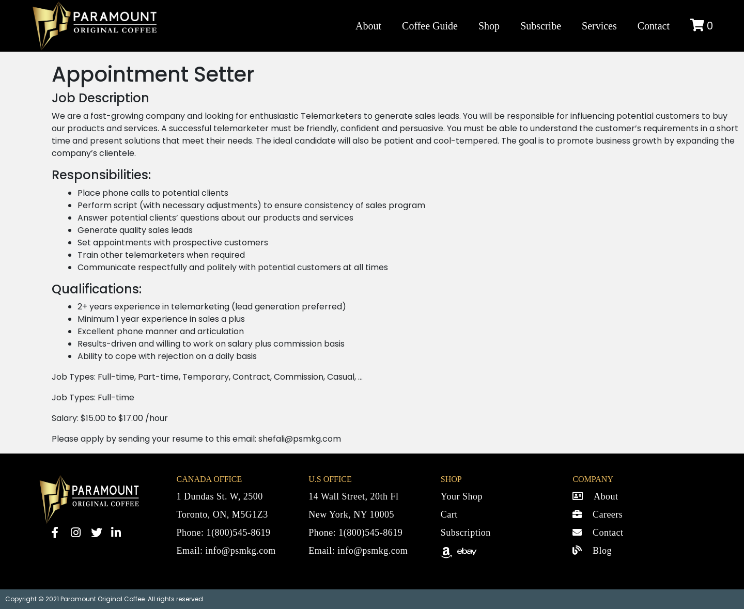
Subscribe (540, 26)
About (368, 26)
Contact (654, 26)
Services (599, 26)
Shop (489, 26)
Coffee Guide (430, 26)
